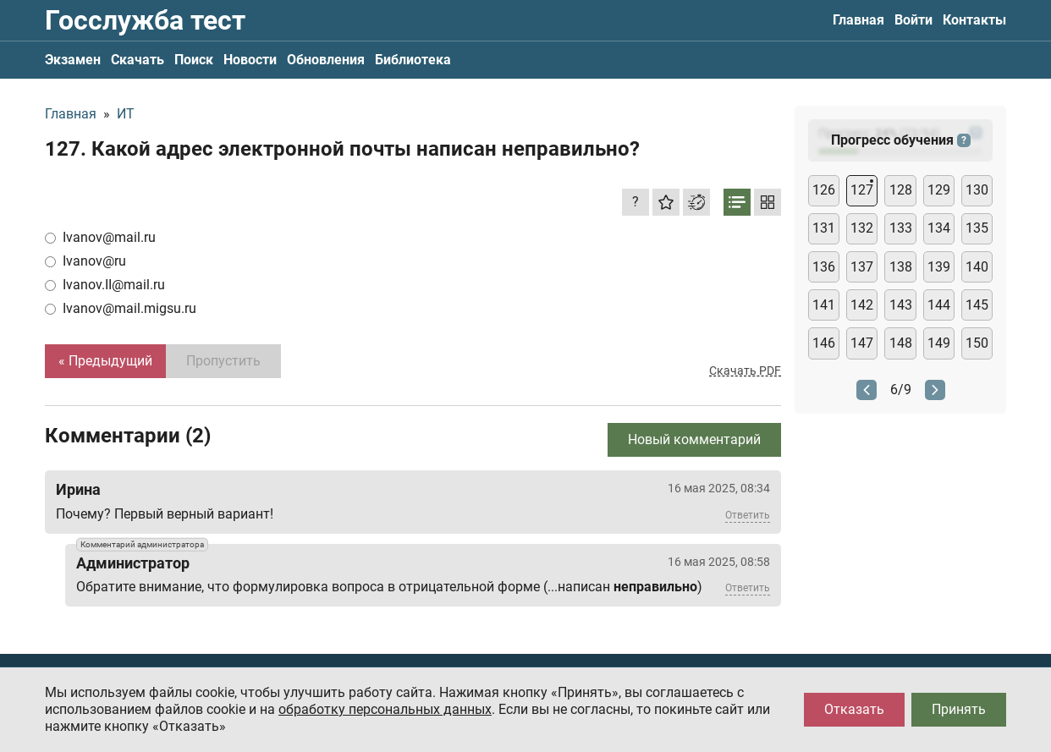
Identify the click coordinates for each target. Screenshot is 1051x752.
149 (938, 343)
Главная (858, 20)
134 (938, 228)
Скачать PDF (745, 370)
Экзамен (73, 60)
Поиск (193, 60)
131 (823, 228)
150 (977, 343)
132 (861, 228)
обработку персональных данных (385, 709)
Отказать (854, 709)
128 (900, 190)
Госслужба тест (145, 20)
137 (861, 267)
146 (823, 343)
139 (938, 267)
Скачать (137, 60)
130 (977, 190)
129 (938, 190)
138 (900, 267)
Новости (250, 60)
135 (977, 228)
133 (900, 228)
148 (900, 343)
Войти (913, 20)
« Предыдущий (105, 361)
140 (977, 267)
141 (823, 305)
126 (823, 190)
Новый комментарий (694, 439)
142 (861, 305)
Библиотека (413, 60)
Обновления (326, 60)
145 (977, 305)
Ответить (747, 515)
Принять (959, 709)
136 (823, 267)
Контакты (974, 20)
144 (938, 305)
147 (861, 343)
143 (900, 305)
